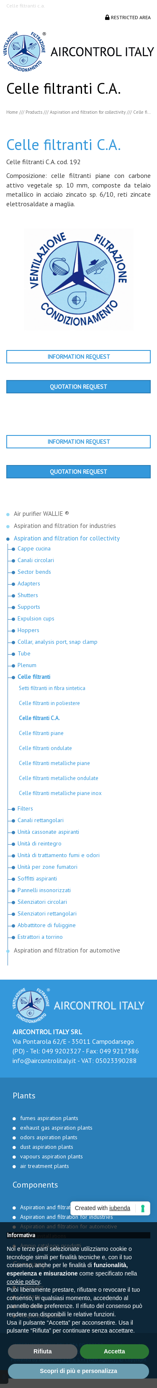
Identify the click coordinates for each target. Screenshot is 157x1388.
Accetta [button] (114, 1351)
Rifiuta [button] (42, 1351)
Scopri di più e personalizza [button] (78, 1371)
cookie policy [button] (23, 1281)
